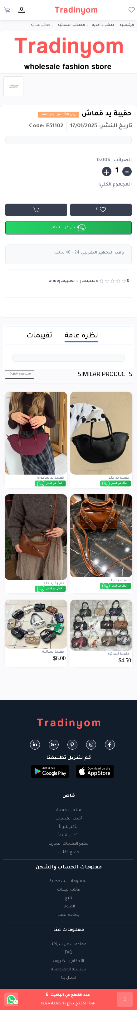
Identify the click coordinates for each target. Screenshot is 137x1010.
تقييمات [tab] (39, 336)
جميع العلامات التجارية (69, 844)
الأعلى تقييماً (69, 836)
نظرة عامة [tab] (81, 336)
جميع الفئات (68, 852)
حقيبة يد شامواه (50, 478)
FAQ (68, 953)
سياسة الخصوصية (68, 970)
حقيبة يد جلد (119, 478)
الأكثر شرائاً (68, 827)
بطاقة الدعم (68, 915)
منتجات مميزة (68, 810)
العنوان (68, 907)
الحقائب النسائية (71, 25)
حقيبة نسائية (118, 654)
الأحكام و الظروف (68, 961)
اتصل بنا (68, 978)
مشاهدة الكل (20, 374)
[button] (95, 772)
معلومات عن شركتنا (68, 944)
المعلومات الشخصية (68, 881)
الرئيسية (127, 25)
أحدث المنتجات (69, 819)
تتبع (68, 898)
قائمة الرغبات (68, 890)
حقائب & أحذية (103, 25)
